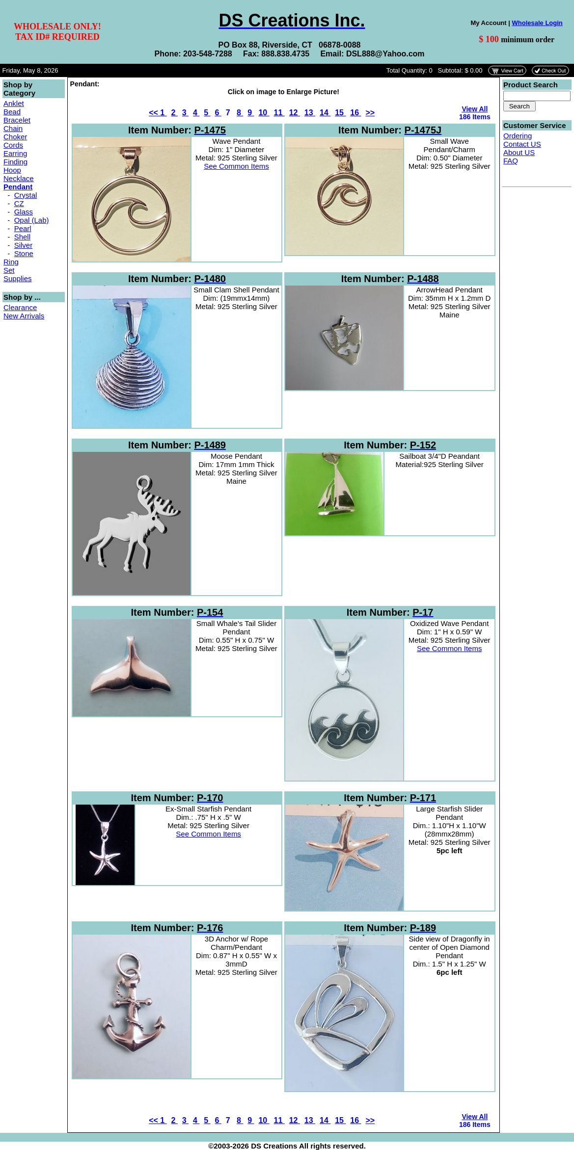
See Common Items (236, 166)
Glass (23, 212)
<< (154, 112)
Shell (22, 237)
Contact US (522, 144)
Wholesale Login (537, 22)
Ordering (517, 135)
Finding (15, 161)
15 (340, 112)
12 (294, 112)
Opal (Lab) (31, 220)
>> (370, 112)
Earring (15, 153)
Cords (13, 145)
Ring (11, 262)
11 (279, 112)
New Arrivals (23, 316)
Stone (23, 253)
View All (475, 109)
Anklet (13, 103)
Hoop (12, 170)
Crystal (25, 195)
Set (9, 270)
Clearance (20, 307)
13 (309, 112)
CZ (19, 203)
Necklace (18, 178)
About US (519, 152)
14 (325, 112)
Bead (12, 111)
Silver (23, 245)
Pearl (22, 228)
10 (263, 112)
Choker (15, 136)
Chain (13, 128)
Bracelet (16, 120)
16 (355, 112)
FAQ (510, 161)
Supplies (17, 278)
